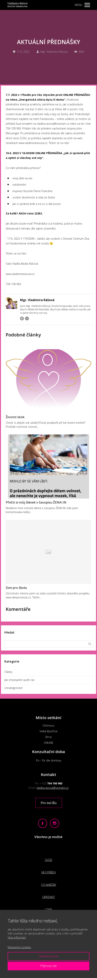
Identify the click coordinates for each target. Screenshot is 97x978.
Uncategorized (13, 688)
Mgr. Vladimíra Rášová (51, 51)
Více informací (17, 937)
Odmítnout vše (48, 956)
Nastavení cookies (19, 947)
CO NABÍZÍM (48, 885)
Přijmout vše (48, 966)
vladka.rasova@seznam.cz (52, 788)
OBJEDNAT (48, 897)
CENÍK (48, 909)
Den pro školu (16, 587)
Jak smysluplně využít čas (19, 680)
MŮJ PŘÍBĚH (48, 872)
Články (8, 672)
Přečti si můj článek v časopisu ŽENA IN (36, 502)
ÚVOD (48, 860)
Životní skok (15, 417)
